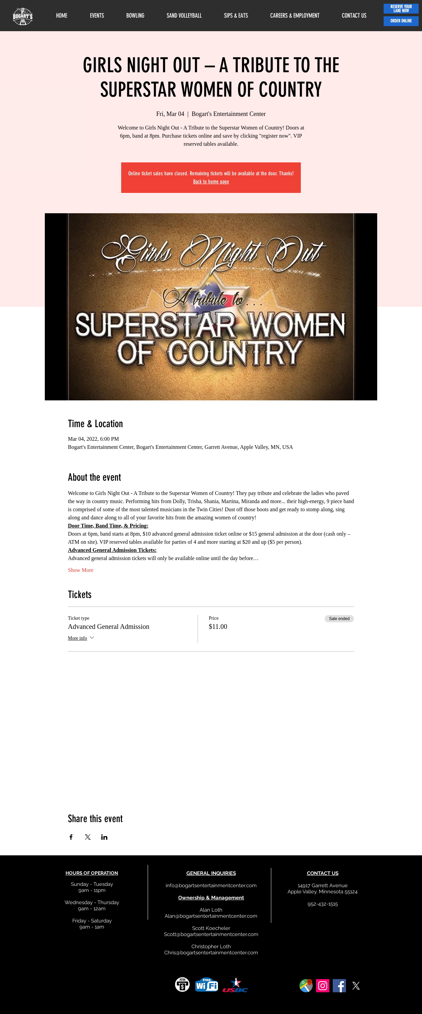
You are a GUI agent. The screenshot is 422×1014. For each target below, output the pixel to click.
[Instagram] (322, 985)
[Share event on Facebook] (71, 837)
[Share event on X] (88, 837)
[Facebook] (339, 985)
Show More (80, 570)
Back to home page (211, 181)
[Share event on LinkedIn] (104, 837)
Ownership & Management (211, 898)
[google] (306, 985)
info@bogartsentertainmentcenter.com (211, 885)
